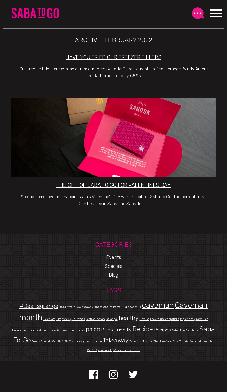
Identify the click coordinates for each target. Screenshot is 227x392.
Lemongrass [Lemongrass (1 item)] (20, 330)
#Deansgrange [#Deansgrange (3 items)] (38, 305)
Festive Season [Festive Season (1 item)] (95, 319)
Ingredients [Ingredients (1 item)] (187, 319)
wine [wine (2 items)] (92, 349)
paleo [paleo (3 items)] (93, 329)
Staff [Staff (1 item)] (60, 341)
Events (113, 257)
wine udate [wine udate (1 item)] (105, 350)
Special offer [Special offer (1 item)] (48, 341)
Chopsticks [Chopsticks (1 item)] (63, 319)
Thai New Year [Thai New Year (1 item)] (163, 341)
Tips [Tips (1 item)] (175, 341)
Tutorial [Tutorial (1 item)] (184, 341)
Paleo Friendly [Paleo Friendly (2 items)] (116, 329)
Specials (113, 266)
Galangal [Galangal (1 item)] (112, 319)
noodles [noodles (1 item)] (80, 330)
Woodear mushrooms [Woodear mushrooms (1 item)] (126, 350)
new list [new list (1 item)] (55, 330)
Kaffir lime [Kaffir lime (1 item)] (202, 319)
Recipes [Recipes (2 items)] (162, 329)
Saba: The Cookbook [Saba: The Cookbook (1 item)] (185, 330)
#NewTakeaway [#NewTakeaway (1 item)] (83, 307)
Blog (113, 275)
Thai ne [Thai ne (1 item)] (147, 341)
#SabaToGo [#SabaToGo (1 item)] (101, 307)
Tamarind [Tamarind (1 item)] (136, 341)
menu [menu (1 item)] (45, 330)
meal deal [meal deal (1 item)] (35, 330)
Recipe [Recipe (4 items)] (142, 329)
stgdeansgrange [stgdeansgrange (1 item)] (91, 341)
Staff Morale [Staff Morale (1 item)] (72, 341)
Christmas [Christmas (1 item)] (78, 319)
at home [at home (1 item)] (115, 307)
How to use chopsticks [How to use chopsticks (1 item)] (164, 319)
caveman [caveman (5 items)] (158, 305)
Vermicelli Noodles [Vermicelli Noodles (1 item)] (202, 341)
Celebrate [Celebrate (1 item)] (49, 319)
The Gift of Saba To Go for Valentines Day (113, 185)
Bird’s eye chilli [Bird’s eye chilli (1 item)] (131, 307)
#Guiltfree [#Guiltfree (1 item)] (65, 307)
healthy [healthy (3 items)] (129, 318)
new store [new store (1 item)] (67, 330)
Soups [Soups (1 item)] (36, 341)
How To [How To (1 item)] (144, 319)
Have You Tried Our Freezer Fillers (113, 57)
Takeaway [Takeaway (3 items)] (116, 340)
